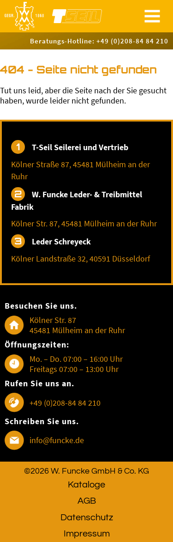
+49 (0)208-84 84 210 (65, 402)
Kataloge (86, 484)
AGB (87, 500)
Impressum (87, 533)
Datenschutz (86, 517)
